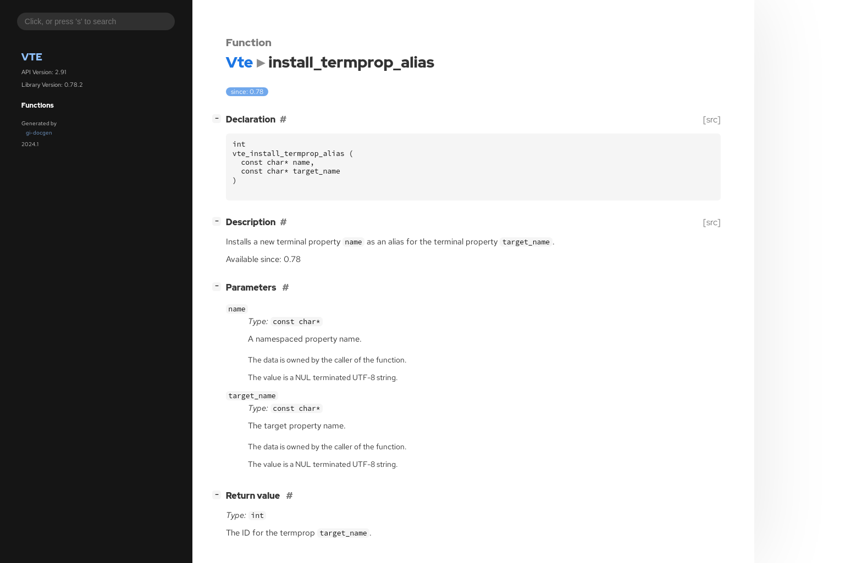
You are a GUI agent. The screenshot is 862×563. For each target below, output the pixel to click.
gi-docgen (39, 132)
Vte (31, 57)
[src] (712, 119)
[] (218, 118)
